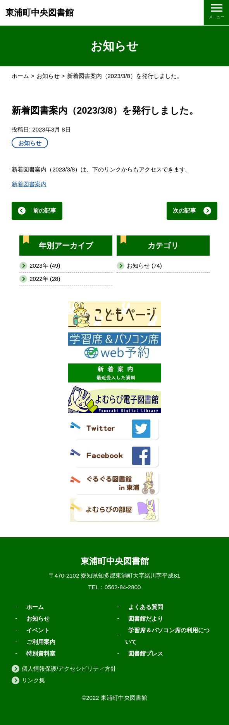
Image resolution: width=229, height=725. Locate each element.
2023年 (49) (44, 265)
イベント (38, 629)
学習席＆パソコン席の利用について (167, 635)
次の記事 (184, 210)
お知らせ (48, 76)
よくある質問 (145, 606)
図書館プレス (145, 653)
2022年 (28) (44, 278)
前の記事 (44, 210)
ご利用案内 (40, 641)
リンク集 (33, 680)
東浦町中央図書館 (39, 12)
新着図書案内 (29, 184)
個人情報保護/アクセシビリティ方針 (69, 668)
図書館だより (145, 618)
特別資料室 (40, 653)
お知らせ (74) (144, 265)
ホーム (20, 76)
